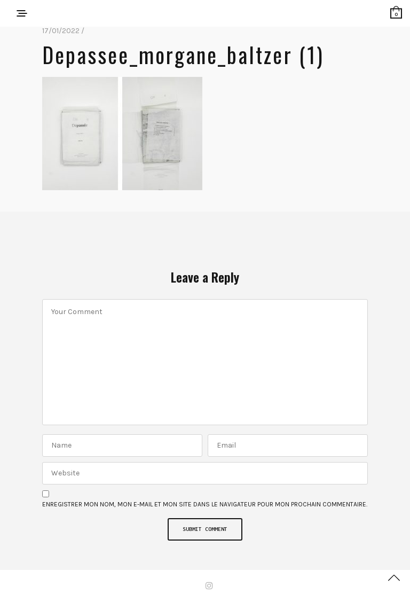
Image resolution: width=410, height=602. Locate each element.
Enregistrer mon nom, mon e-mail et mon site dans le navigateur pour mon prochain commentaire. (204, 504)
